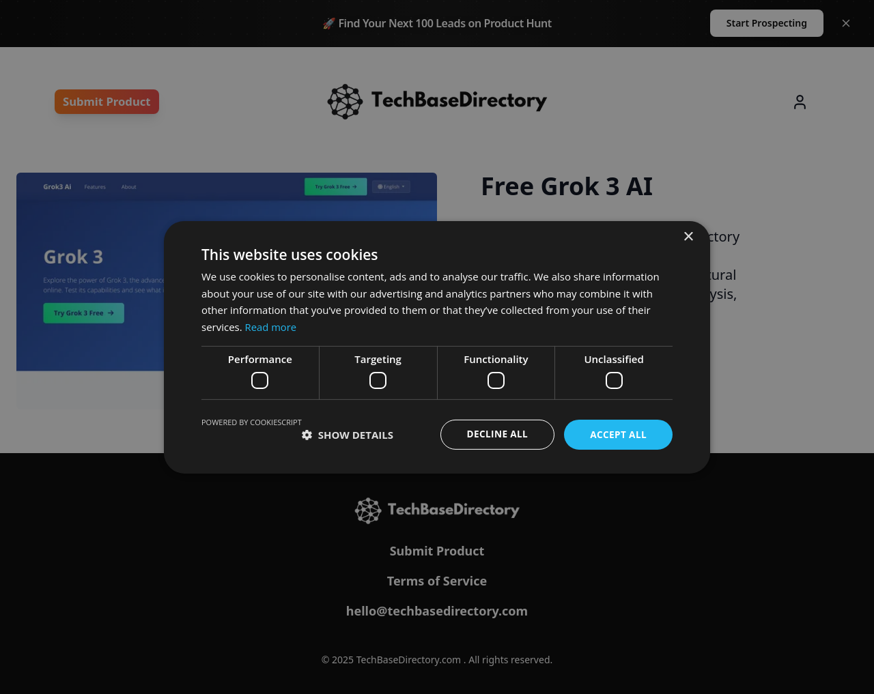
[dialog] (437, 347)
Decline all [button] (494, 434)
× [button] (688, 236)
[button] (347, 435)
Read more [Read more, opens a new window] (271, 326)
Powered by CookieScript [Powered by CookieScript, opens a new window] (251, 422)
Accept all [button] (618, 434)
